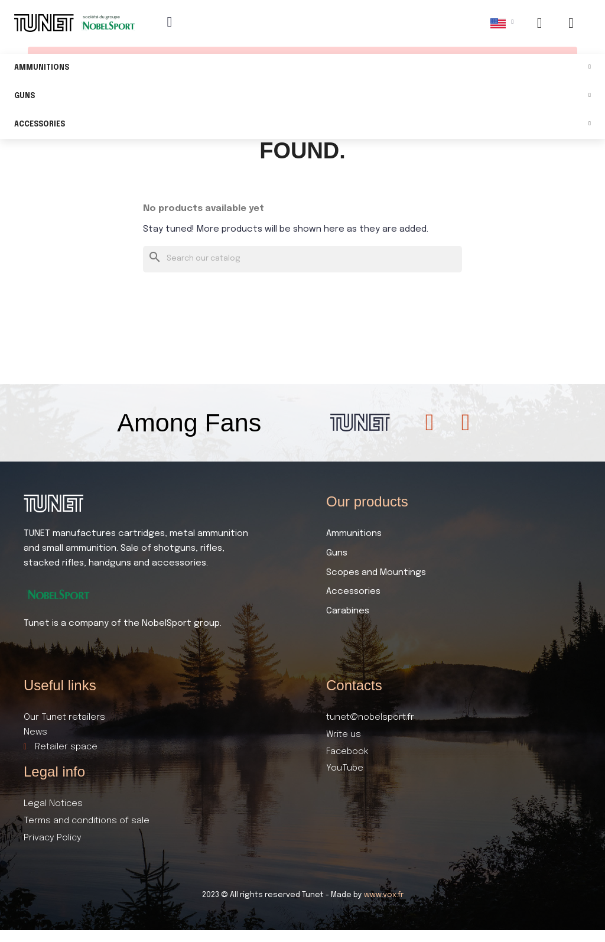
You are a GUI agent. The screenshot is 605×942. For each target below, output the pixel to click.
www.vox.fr (384, 895)
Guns (302, 96)
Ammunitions (302, 68)
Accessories (302, 125)
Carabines (347, 611)
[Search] (302, 259)
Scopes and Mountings (376, 572)
